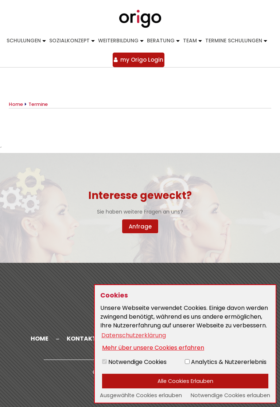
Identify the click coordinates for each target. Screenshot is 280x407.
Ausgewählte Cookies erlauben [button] (141, 395)
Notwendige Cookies (134, 362)
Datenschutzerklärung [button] (133, 335)
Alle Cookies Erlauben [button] (185, 381)
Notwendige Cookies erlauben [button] (230, 395)
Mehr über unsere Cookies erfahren (153, 347)
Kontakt (81, 338)
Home (39, 338)
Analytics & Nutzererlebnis (226, 362)
